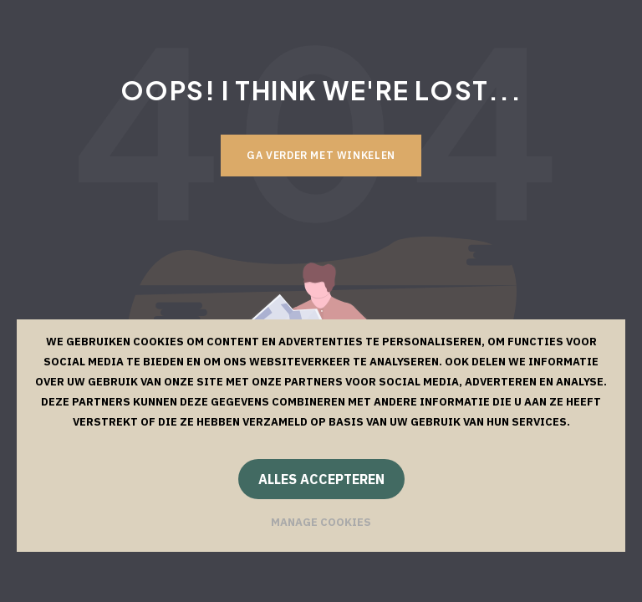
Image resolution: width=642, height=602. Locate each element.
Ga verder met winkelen (321, 154)
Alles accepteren (321, 479)
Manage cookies (321, 522)
